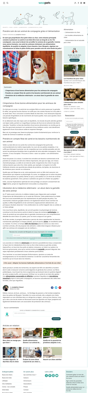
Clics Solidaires (7, 384)
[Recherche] (7, 3)
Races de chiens (7, 375)
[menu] (4, 3)
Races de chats (7, 378)
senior (46, 222)
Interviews (5, 390)
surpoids (41, 249)
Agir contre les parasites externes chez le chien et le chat (75, 382)
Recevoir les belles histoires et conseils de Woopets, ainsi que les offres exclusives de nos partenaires (74, 126)
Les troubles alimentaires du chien (73, 36)
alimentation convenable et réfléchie (19, 276)
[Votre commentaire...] (37, 314)
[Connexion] (75, 3)
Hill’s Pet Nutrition (31, 224)
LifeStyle (5, 381)
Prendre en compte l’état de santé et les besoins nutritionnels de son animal (33, 93)
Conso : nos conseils (8, 387)
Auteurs (26, 378)
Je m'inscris (46, 235)
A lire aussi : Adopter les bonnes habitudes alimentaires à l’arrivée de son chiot (32, 263)
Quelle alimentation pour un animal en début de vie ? (75, 389)
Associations (28, 384)
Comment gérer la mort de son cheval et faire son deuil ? (75, 376)
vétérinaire (25, 243)
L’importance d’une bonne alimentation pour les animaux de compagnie (31, 90)
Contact (26, 390)
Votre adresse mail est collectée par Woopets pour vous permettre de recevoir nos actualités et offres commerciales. (32, 238)
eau (4, 184)
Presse (26, 387)
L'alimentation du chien (72, 32)
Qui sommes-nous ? (30, 375)
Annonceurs (27, 381)
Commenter (56, 319)
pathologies (52, 212)
